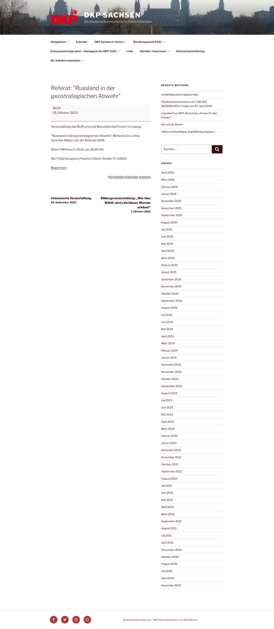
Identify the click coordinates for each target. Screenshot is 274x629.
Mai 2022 (167, 499)
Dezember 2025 (171, 200)
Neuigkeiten (60, 41)
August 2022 (169, 478)
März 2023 (168, 428)
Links (129, 51)
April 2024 (167, 336)
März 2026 (168, 179)
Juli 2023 (166, 400)
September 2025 (171, 215)
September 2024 (171, 300)
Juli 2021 (166, 535)
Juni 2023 (167, 407)
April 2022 (167, 507)
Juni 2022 (167, 492)
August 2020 (169, 563)
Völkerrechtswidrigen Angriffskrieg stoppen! (187, 131)
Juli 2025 (166, 229)
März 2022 (167, 514)
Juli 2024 (166, 314)
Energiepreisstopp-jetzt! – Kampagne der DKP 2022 (85, 51)
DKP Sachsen (112, 15)
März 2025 (168, 258)
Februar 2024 (169, 350)
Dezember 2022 (171, 450)
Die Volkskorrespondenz (67, 60)
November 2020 (171, 549)
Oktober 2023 (169, 378)
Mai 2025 (167, 243)
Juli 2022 (166, 485)
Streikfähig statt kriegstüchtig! (179, 94)
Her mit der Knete (172, 124)
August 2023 (169, 393)
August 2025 (169, 222)
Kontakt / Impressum (155, 51)
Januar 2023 (169, 443)
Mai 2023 (167, 414)
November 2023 (171, 371)
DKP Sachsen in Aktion (111, 41)
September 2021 (171, 521)
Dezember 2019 (171, 585)
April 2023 (167, 421)
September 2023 (171, 386)
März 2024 (168, 343)
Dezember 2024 (171, 279)
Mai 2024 (167, 329)
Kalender (81, 41)
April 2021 (167, 542)
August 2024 (169, 307)
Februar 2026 (169, 186)
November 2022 (171, 457)
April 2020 (167, 578)
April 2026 (167, 172)
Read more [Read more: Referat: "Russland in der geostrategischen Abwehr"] (58, 168)
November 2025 (171, 208)
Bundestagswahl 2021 (149, 41)
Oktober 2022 (169, 464)
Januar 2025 (169, 272)
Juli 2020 (166, 571)
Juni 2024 (167, 322)
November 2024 (171, 286)
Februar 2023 (169, 435)
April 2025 (167, 250)
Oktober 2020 (170, 556)
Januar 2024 (169, 357)
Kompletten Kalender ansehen (129, 177)
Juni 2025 (167, 236)
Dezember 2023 (171, 364)
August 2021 (169, 528)
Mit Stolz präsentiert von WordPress (175, 619)
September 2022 (171, 471)
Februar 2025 (169, 265)
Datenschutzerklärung (190, 51)
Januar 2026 (169, 193)
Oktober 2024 (169, 293)
